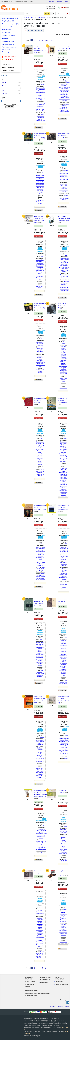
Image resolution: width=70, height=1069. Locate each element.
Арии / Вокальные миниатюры (64, 107)
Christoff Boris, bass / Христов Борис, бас (64, 99)
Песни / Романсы (64, 111)
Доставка (59, 1)
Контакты (52, 1)
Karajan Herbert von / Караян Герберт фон (64, 564)
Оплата (66, 1)
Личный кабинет (62, 13)
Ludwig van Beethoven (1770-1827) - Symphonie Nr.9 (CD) (40, 400)
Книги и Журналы (7, 52)
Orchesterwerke (40, 200)
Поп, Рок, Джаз (30, 981)
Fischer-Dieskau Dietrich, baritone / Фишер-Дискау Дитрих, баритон (64, 94)
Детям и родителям (8, 41)
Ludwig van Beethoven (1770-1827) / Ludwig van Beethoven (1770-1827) (63, 550)
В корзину (39, 66)
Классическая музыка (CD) (10, 24)
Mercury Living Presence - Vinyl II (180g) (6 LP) (62, 873)
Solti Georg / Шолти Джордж (40, 568)
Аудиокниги (5, 38)
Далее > (47, 40)
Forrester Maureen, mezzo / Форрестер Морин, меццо (40, 450)
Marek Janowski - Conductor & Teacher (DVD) (63, 306)
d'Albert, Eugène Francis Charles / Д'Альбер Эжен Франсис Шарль (63, 850)
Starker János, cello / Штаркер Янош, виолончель (64, 740)
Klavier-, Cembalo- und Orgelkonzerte (40, 116)
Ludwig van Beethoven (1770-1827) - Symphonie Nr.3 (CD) (40, 306)
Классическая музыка (29, 985)
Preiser (65, 637)
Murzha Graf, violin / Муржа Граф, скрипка (63, 175)
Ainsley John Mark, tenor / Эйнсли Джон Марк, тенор (40, 272)
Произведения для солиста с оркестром (63, 486)
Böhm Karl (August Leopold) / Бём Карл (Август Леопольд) (41, 349)
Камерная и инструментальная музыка (64, 286)
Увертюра (40, 372)
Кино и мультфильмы (8, 35)
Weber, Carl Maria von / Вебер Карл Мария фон (63, 844)
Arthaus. (42, 544)
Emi (66, 81)
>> (52, 40)
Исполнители (6, 64)
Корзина (65, 7)
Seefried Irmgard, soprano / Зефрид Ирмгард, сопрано (40, 461)
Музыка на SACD (7, 27)
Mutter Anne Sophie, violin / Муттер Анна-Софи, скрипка (63, 449)
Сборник (40, 287)
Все (25, 30)
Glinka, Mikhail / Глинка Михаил (63, 656)
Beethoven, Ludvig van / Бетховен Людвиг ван (40, 104)
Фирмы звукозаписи (8, 67)
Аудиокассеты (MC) (8, 44)
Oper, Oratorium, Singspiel (39, 672)
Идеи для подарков (8, 70)
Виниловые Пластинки (29, 978)
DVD (35, 30)
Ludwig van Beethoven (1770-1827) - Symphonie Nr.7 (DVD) (40, 507)
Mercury (65, 909)
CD (32, 30)
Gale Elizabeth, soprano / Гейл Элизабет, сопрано (39, 662)
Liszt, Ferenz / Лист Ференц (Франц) (40, 760)
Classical (42, 573)
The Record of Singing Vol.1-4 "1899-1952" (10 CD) (64, 48)
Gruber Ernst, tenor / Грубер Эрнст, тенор (63, 831)
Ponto (65, 826)
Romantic (38, 576)
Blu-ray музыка (6, 29)
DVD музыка (6, 32)
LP (29, 30)
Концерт (40, 119)
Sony (66, 255)
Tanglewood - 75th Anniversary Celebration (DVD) (62, 400)
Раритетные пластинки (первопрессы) (9, 48)
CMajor (65, 438)
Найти (47, 13)
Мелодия (65, 170)
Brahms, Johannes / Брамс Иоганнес (63, 190)
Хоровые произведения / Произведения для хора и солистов (63, 492)
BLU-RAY (40, 30)
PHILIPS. (42, 84)
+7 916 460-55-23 (49, 9)
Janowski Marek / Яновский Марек (63, 380)
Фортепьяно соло (40, 120)
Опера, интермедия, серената (40, 675)
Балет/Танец (63, 469)
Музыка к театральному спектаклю (40, 471)
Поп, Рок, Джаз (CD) (8, 21)
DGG (42, 256)
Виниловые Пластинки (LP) (10, 18)
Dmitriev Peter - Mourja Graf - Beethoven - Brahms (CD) (63, 135)
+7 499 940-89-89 (49, 6)
